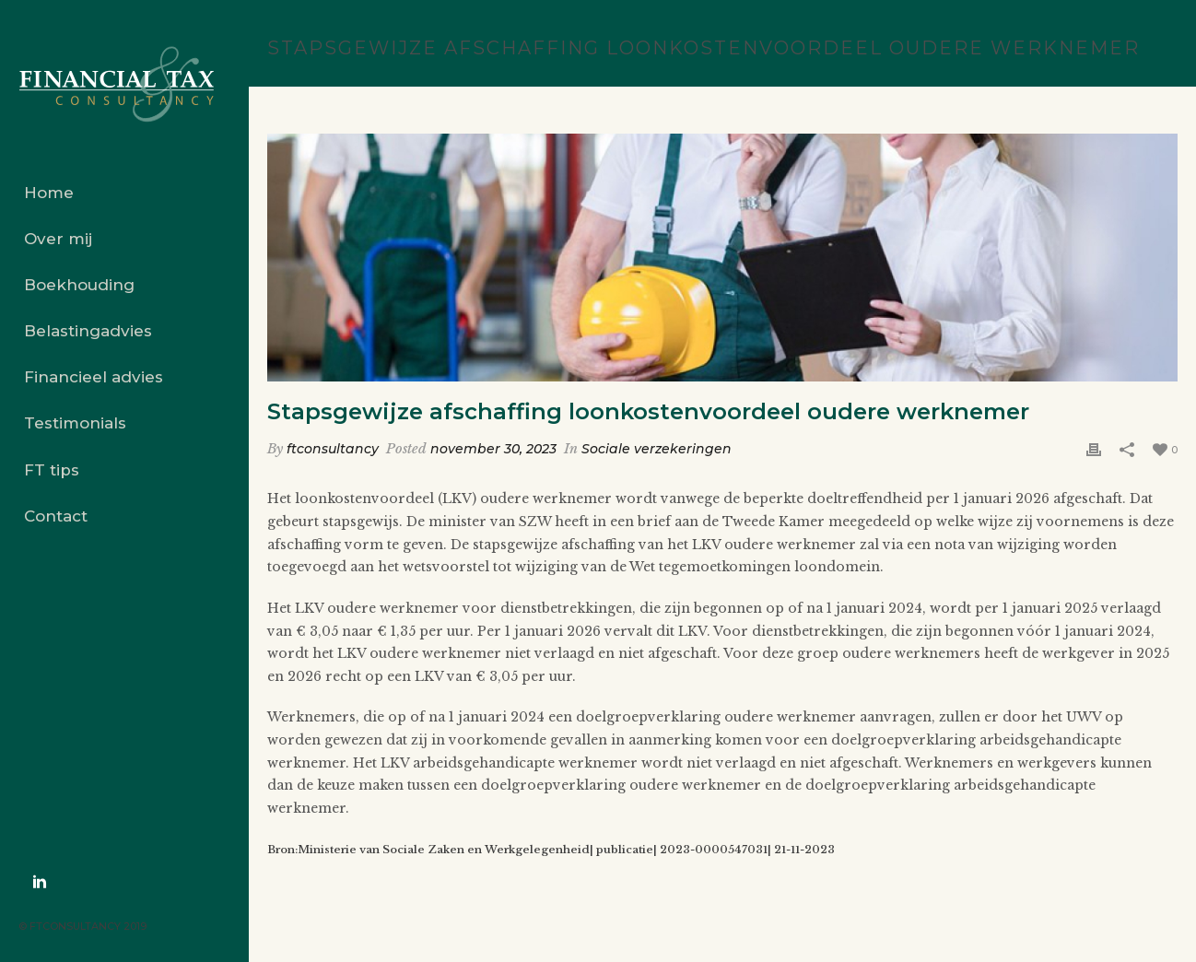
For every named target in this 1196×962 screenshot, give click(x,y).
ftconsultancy (333, 448)
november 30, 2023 (493, 448)
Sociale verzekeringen (656, 448)
